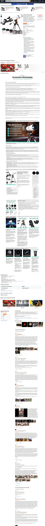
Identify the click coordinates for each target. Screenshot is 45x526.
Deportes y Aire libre (31, 2)
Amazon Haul (4, 2)
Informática (27, 2)
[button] (1, 2)
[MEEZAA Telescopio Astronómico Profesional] (12, 62)
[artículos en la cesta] (43, 1)
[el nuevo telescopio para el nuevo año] (8, 68)
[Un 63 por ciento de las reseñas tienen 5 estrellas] (5, 314)
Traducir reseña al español (18, 483)
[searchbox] (20, 1)
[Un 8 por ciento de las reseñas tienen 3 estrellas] (5, 316)
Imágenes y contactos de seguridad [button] (4, 295)
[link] (9, 9)
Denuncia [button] (20, 355)
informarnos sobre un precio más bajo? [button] (8, 290)
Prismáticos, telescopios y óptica (11, 12)
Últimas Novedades (9, 2)
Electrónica (2, 12)
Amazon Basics (17, 2)
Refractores (19, 12)
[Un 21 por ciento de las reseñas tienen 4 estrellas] (5, 315)
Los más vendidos (14, 2)
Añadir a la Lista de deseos (40, 19)
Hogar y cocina (24, 2)
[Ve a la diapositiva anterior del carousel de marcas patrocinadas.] (1, 304)
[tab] (17, 317)
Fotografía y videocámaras (5, 12)
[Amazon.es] (2, 1)
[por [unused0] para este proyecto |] (3, 63)
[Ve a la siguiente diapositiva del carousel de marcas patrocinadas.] (43, 304)
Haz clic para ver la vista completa (12, 34)
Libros (39, 2)
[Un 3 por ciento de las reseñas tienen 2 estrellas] (5, 317)
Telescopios (16, 12)
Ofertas (21, 2)
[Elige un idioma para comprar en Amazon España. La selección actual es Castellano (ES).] (32, 1)
